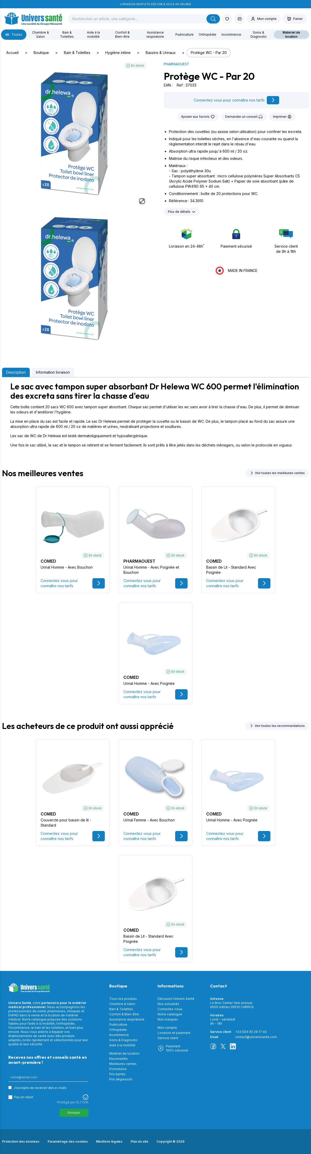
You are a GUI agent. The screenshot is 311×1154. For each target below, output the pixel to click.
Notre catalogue (170, 1014)
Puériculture (184, 34)
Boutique (41, 52)
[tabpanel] (155, 415)
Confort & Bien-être (122, 34)
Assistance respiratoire (155, 34)
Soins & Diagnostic (258, 34)
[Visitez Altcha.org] (85, 1097)
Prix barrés (117, 1074)
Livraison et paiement (174, 1033)
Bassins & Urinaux (161, 52)
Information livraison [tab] (53, 372)
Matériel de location (291, 34)
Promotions (118, 1069)
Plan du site (139, 1141)
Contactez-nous (170, 1009)
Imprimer (282, 117)
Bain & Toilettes (67, 34)
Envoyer (74, 1112)
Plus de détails (182, 212)
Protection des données (20, 1141)
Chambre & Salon (40, 34)
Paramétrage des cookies (68, 1141)
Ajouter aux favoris (198, 117)
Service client (168, 1038)
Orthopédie (207, 34)
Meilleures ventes (123, 1064)
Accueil (12, 52)
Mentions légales (109, 1141)
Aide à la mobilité (93, 34)
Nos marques (168, 1019)
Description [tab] (16, 372)
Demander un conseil (244, 117)
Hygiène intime (118, 52)
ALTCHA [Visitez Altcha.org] (82, 1102)
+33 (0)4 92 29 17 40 (251, 1032)
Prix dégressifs (120, 1079)
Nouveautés (118, 1059)
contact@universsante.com (256, 1037)
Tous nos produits (123, 999)
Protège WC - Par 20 (209, 52)
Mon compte (167, 1028)
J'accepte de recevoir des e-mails (40, 1088)
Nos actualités (168, 1004)
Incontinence (231, 34)
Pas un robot (23, 1097)
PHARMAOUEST (176, 64)
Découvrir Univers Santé (176, 999)
